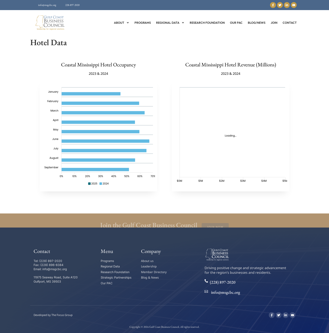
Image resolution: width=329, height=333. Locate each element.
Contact (290, 23)
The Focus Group (62, 315)
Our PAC (236, 23)
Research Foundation (207, 23)
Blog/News (256, 23)
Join (274, 23)
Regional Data (170, 22)
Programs (142, 23)
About (121, 22)
